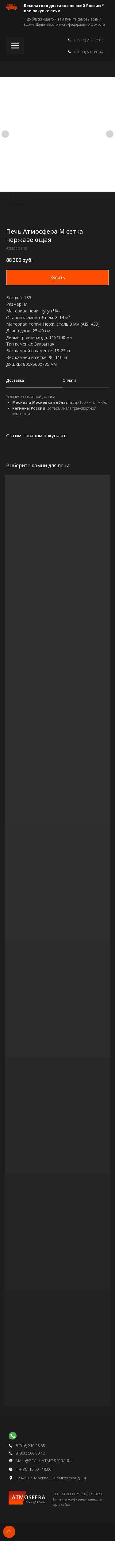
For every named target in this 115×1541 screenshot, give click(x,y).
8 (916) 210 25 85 (89, 40)
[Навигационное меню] (15, 46)
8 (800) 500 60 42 (89, 52)
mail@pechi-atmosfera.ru (44, 1460)
